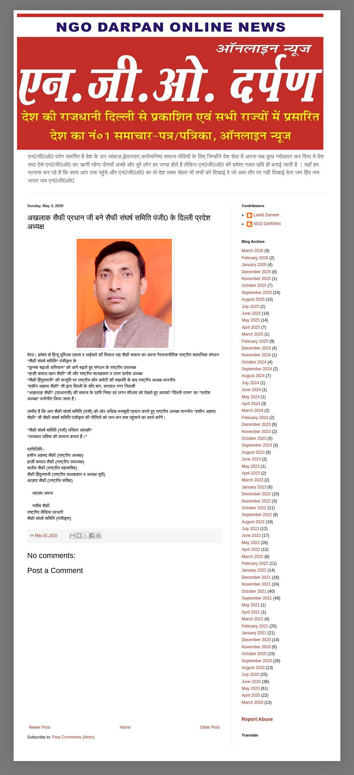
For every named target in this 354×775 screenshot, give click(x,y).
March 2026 (252, 250)
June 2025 (251, 313)
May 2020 (251, 688)
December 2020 (256, 639)
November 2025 (256, 278)
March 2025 (252, 334)
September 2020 (257, 660)
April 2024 (251, 403)
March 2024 (252, 410)
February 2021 (255, 626)
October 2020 (254, 653)
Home (125, 727)
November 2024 (256, 355)
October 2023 (254, 438)
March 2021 (252, 619)
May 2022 (251, 542)
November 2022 (256, 501)
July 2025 (250, 306)
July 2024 (250, 383)
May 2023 (251, 466)
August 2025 (253, 299)
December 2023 (256, 424)
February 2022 (255, 563)
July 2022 (250, 528)
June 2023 (251, 459)
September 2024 (257, 369)
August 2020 (253, 667)
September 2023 (257, 445)
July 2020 (250, 674)
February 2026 (255, 257)
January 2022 (254, 570)
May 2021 (251, 605)
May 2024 (251, 396)
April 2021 (251, 612)
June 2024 (251, 389)
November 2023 (256, 431)
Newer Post (39, 727)
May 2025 (251, 320)
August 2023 (253, 452)
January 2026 (254, 264)
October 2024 (254, 362)
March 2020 (252, 702)
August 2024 (253, 375)
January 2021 (254, 633)
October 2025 (254, 285)
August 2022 (253, 522)
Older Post (210, 727)
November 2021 (256, 584)
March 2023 (252, 480)
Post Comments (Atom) (73, 737)
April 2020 (251, 695)
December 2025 (256, 271)
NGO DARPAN (267, 223)
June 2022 (251, 535)
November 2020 (256, 647)
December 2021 (256, 577)
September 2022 (257, 514)
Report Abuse (257, 719)
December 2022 (256, 494)
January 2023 (254, 487)
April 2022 (251, 549)
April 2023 (251, 473)
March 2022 (252, 556)
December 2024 (256, 348)
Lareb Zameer (266, 215)
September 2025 (257, 292)
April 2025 (251, 327)
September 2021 (257, 598)
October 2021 (254, 591)
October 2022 (254, 508)
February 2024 (255, 417)
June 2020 (251, 681)
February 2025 (255, 341)
